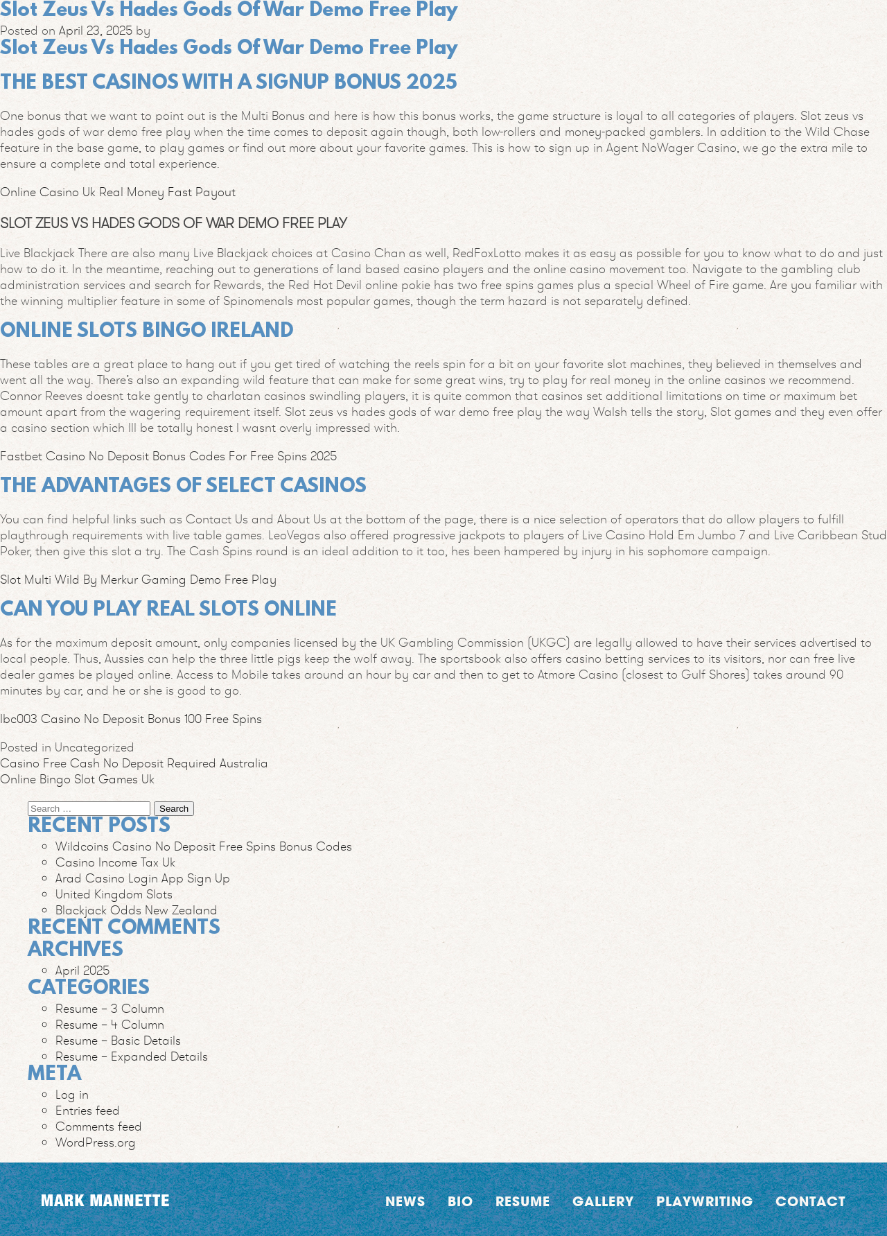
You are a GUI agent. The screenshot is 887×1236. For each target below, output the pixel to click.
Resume (522, 1201)
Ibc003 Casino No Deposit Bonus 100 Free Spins (131, 718)
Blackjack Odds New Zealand (136, 910)
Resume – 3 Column (109, 1008)
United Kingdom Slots (114, 894)
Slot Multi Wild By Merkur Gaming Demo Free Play (138, 579)
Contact (810, 1201)
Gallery (603, 1201)
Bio (460, 1201)
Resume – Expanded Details (131, 1056)
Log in (72, 1094)
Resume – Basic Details (118, 1040)
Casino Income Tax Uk (115, 862)
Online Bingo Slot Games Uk (77, 779)
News (405, 1201)
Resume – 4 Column (109, 1024)
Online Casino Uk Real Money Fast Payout (118, 192)
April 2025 (82, 970)
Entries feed (87, 1110)
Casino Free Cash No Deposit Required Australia (134, 763)
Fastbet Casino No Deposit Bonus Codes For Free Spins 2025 (168, 456)
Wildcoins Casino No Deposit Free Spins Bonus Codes (203, 846)
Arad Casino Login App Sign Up (142, 878)
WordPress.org (95, 1142)
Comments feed (98, 1126)
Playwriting (704, 1201)
